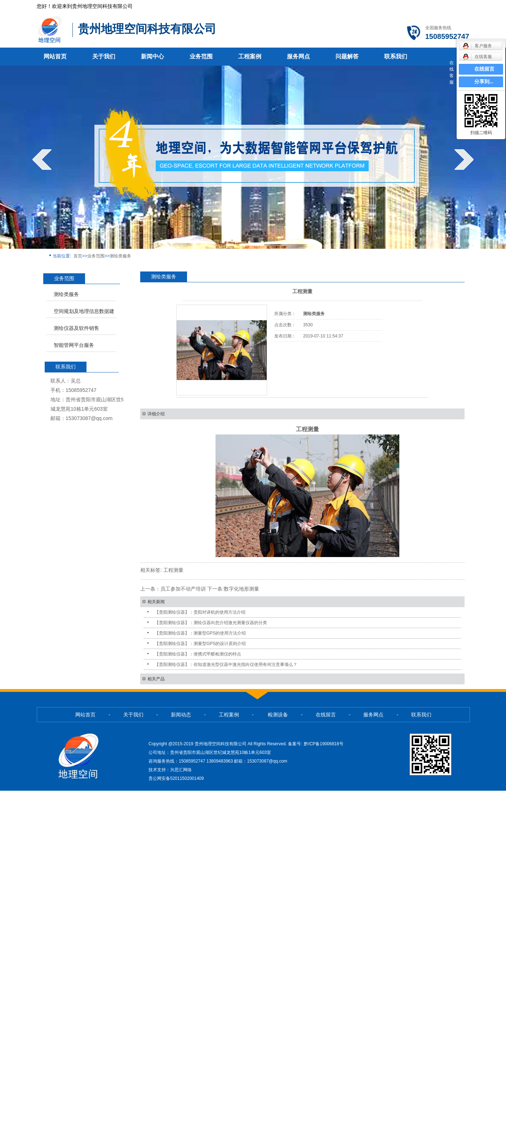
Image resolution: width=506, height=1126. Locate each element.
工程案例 (249, 56)
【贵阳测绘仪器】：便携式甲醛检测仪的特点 (198, 654)
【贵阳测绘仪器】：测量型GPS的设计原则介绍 (200, 643)
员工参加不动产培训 (183, 589)
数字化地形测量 (241, 589)
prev (42, 159)
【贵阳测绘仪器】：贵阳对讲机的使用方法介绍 (200, 612)
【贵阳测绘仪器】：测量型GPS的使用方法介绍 (200, 633)
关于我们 (103, 56)
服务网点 (298, 56)
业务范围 (201, 56)
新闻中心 (152, 56)
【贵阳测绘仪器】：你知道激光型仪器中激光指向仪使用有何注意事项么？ (226, 664)
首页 (78, 256)
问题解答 (347, 56)
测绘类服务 (120, 256)
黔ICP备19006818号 (323, 743)
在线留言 (484, 69)
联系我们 (395, 56)
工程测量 (173, 570)
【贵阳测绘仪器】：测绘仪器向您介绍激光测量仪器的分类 (211, 622)
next (464, 159)
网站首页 (55, 56)
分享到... (483, 81)
